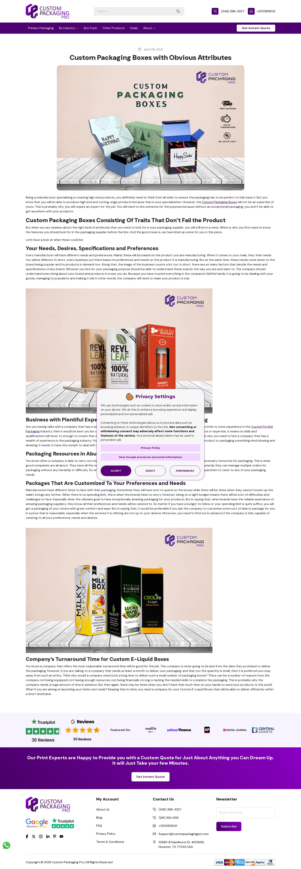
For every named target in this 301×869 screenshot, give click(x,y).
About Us (103, 809)
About (147, 28)
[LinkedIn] (48, 836)
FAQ (99, 825)
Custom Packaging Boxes (219, 202)
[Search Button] (178, 11)
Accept (116, 470)
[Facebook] (27, 836)
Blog (99, 817)
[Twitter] (33, 836)
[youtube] (61, 836)
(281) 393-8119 (169, 817)
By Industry (67, 28)
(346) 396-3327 (228, 11)
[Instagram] (41, 836)
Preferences (185, 470)
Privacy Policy (105, 833)
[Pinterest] (54, 836)
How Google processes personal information (150, 457)
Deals (134, 28)
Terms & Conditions (110, 842)
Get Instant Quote (256, 28)
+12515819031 (261, 11)
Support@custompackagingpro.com (184, 833)
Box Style (90, 28)
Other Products (113, 28)
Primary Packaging (41, 28)
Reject (150, 470)
